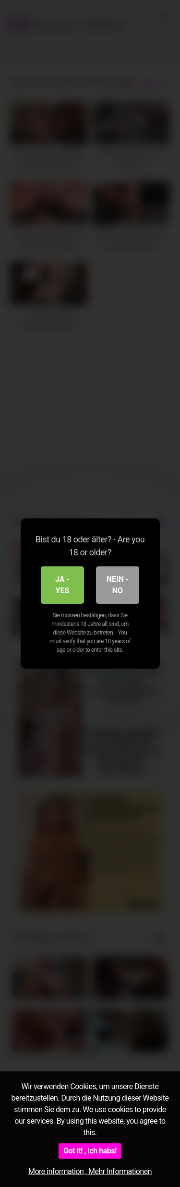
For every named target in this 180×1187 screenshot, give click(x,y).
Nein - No (118, 585)
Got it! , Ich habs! (90, 1150)
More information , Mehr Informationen (90, 1171)
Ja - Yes (62, 585)
